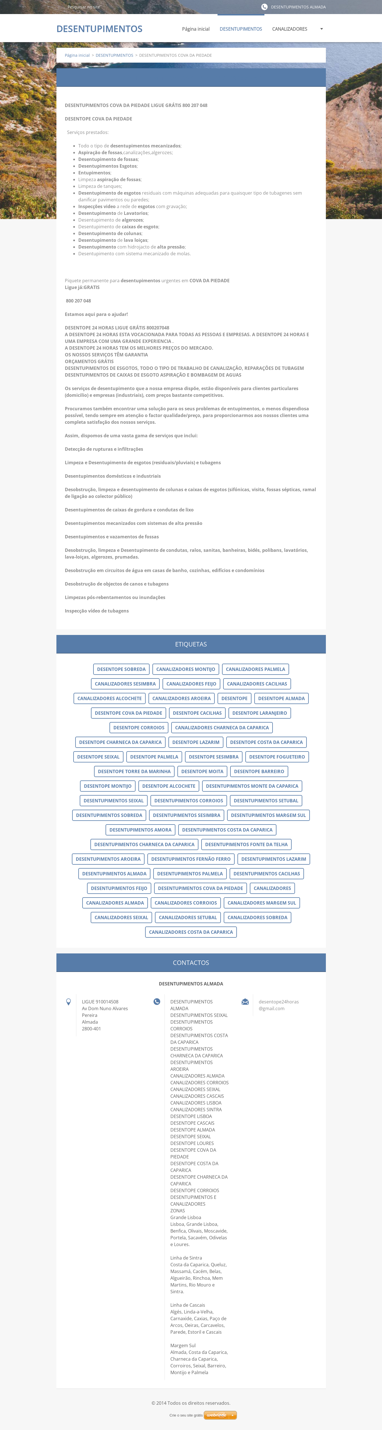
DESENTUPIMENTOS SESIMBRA (186, 815)
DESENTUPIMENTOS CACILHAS (267, 874)
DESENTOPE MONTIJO (108, 786)
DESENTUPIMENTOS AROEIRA (108, 859)
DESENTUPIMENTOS (241, 30)
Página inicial (196, 29)
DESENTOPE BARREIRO (259, 771)
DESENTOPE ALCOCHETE (168, 786)
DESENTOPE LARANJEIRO (259, 713)
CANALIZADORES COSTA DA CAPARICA (191, 932)
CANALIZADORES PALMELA (255, 669)
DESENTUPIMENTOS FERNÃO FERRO (191, 859)
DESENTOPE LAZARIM (195, 742)
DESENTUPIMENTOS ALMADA (114, 874)
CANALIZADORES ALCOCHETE (109, 698)
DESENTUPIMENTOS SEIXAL (114, 801)
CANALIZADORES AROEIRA (181, 698)
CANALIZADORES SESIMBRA (125, 684)
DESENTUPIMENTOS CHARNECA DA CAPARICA (144, 844)
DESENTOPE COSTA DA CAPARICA (266, 742)
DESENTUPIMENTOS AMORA (140, 830)
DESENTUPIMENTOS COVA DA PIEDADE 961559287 (191, 77)
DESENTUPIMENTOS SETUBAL (266, 801)
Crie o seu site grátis (186, 1415)
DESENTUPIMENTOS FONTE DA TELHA (246, 844)
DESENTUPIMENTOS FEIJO (119, 888)
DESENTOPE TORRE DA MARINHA (134, 771)
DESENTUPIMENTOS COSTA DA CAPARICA (227, 830)
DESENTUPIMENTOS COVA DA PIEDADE (200, 888)
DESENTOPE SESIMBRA (214, 757)
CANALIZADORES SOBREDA (257, 917)
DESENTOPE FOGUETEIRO (277, 757)
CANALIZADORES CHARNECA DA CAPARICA (222, 728)
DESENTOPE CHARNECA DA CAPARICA (120, 742)
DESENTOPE (234, 698)
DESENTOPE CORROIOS (138, 728)
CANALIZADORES (290, 30)
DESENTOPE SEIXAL (98, 757)
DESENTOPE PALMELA (154, 757)
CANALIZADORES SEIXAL (121, 917)
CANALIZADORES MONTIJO (185, 669)
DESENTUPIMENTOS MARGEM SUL (268, 815)
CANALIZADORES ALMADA (115, 903)
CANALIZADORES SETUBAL (188, 917)
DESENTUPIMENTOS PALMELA (190, 874)
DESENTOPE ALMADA (281, 698)
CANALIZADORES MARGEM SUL (262, 903)
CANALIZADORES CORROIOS (186, 903)
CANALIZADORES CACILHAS (257, 684)
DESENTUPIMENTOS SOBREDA (109, 815)
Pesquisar (59, 7)
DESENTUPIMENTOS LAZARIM (273, 859)
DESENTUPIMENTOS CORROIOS (188, 801)
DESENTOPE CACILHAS (197, 713)
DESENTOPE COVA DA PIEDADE (128, 713)
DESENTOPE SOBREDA (121, 669)
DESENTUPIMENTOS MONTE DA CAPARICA (252, 786)
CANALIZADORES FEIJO (191, 684)
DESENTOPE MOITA (202, 771)
